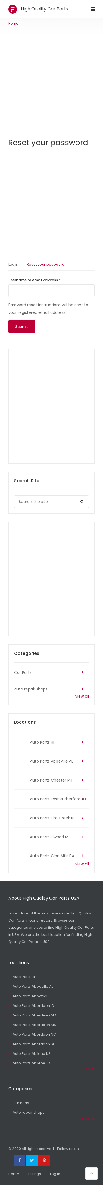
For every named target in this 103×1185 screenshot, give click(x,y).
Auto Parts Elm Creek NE (53, 818)
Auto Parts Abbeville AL (51, 761)
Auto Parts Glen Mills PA (52, 856)
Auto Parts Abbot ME (30, 996)
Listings (34, 1174)
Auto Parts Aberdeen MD (34, 1015)
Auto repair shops (31, 689)
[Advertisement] (51, 80)
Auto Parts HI (42, 742)
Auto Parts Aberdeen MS (34, 1024)
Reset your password (46, 264)
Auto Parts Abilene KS (32, 1053)
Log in (13, 264)
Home (13, 23)
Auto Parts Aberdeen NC (34, 1034)
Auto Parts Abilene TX (31, 1063)
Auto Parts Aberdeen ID (33, 1005)
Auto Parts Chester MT (51, 780)
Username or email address (33, 280)
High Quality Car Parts (44, 9)
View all (82, 696)
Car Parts (23, 672)
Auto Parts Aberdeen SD (34, 1044)
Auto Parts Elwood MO (51, 837)
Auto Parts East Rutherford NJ (58, 799)
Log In (55, 1174)
